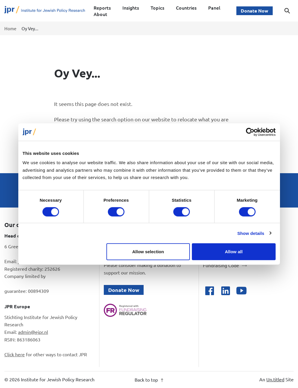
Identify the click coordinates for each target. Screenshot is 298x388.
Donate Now (254, 11)
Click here (14, 354)
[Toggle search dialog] (287, 10)
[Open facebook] (209, 290)
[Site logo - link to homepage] (44, 11)
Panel (214, 7)
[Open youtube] (241, 290)
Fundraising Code (221, 265)
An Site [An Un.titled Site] (276, 379)
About (100, 14)
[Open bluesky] (257, 290)
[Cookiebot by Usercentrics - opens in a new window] (250, 131)
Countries (186, 7)
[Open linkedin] (225, 290)
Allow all (234, 251)
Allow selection (148, 251)
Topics (157, 7)
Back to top (149, 379)
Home (10, 28)
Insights (130, 7)
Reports (102, 7)
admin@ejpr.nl (33, 332)
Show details (250, 233)
